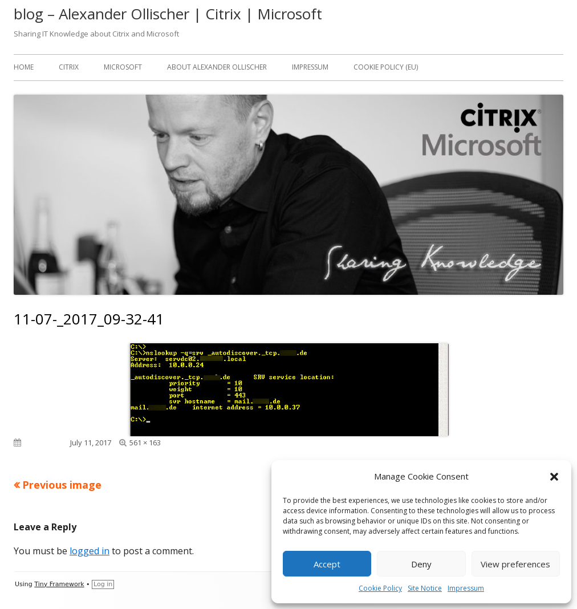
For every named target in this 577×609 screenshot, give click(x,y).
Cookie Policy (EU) (385, 67)
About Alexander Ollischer (217, 67)
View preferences (515, 564)
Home (24, 67)
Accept (327, 564)
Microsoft (123, 67)
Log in (103, 584)
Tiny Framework (59, 584)
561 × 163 (145, 442)
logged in (89, 551)
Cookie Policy (380, 588)
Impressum (466, 588)
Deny (421, 564)
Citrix (69, 67)
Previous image (61, 485)
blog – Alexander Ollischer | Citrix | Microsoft (168, 13)
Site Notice (425, 588)
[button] (554, 476)
